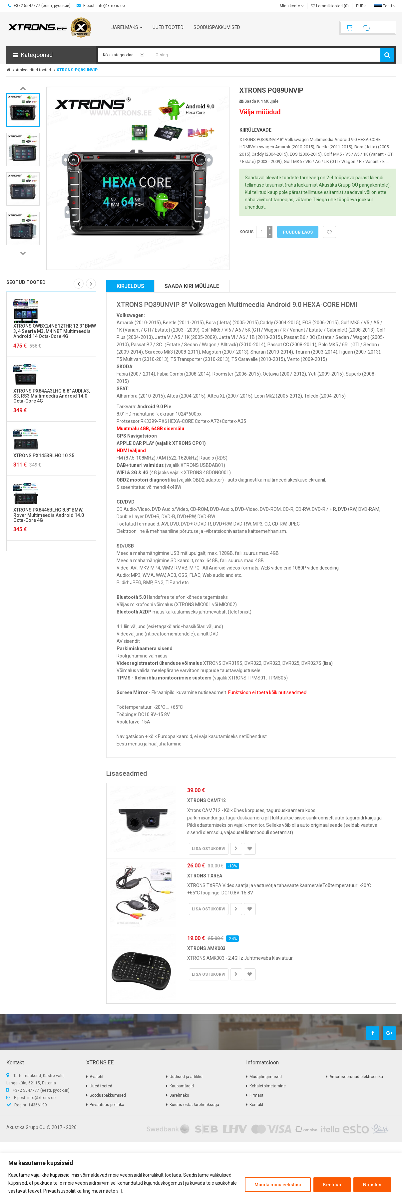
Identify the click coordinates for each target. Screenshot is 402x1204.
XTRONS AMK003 (206, 948)
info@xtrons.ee (41, 1097)
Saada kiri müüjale (258, 101)
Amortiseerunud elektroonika (356, 1076)
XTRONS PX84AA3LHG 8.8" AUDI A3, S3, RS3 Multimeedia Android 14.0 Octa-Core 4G (51, 396)
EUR (361, 6)
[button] (51, 55)
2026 (71, 1127)
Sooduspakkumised (108, 1095)
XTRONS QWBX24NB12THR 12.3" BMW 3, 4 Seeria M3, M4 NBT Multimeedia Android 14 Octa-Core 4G (54, 331)
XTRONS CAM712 (206, 800)
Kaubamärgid (182, 1086)
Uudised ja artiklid (186, 1076)
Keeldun (332, 1184)
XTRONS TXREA (204, 875)
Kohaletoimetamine (267, 1086)
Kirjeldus (130, 286)
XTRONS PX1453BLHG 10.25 (43, 455)
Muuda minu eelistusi (277, 1184)
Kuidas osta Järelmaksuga (194, 1104)
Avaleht (97, 1076)
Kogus (246, 232)
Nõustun (372, 1184)
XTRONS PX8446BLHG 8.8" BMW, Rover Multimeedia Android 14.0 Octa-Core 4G (48, 515)
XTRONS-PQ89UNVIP (77, 70)
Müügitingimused (265, 1076)
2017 (57, 1127)
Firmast (256, 1095)
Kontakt (256, 1104)
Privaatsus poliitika (107, 1104)
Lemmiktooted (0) (330, 6)
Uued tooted (101, 1086)
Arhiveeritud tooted (33, 70)
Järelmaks (179, 1095)
